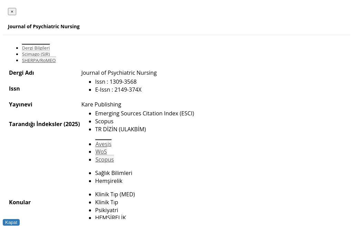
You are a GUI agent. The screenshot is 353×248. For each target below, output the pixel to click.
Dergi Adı (21, 72)
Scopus (104, 159)
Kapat (11, 222)
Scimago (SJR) (36, 54)
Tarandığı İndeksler (35, 124)
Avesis (103, 144)
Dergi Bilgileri (36, 48)
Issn (14, 88)
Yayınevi (20, 104)
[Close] (12, 11)
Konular (20, 202)
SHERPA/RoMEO (39, 60)
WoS (101, 151)
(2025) (71, 124)
